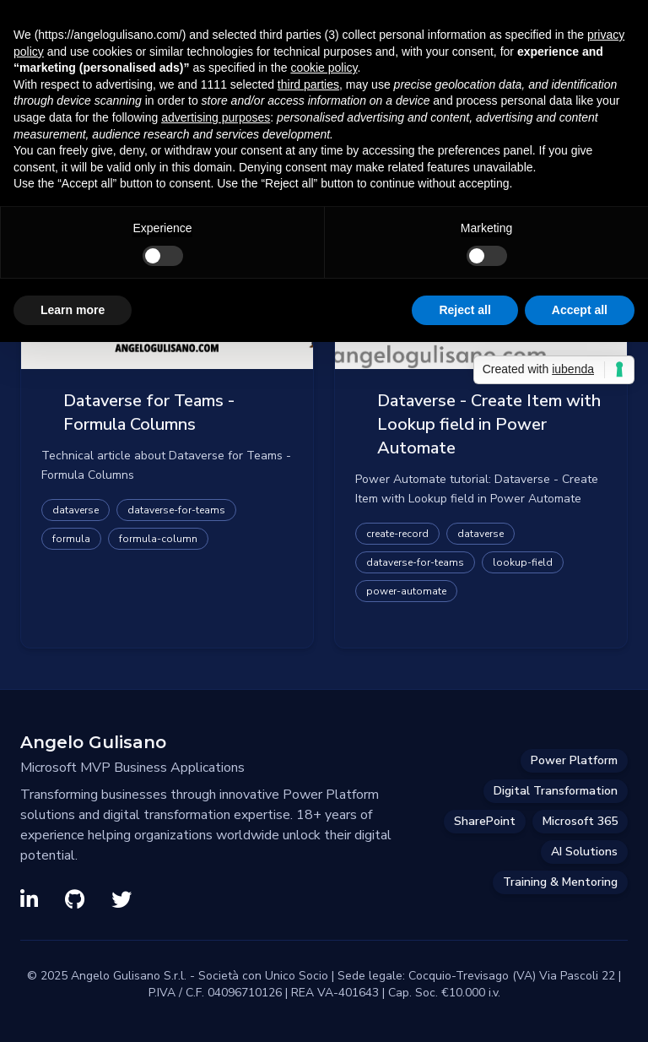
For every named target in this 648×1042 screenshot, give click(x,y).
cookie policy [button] (323, 67)
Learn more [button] (72, 310)
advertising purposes (215, 117)
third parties (308, 84)
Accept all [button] (580, 310)
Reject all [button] (464, 310)
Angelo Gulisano (93, 742)
